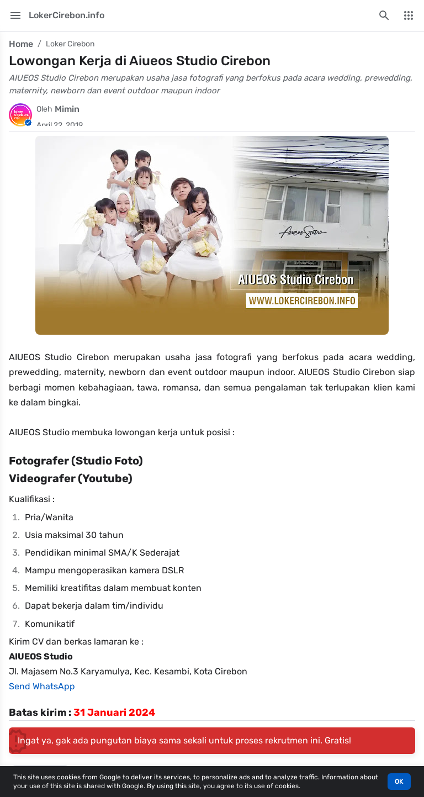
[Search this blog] (384, 15)
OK (399, 781)
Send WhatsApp (42, 686)
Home (21, 44)
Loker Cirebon (70, 44)
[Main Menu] (15, 15)
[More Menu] (409, 15)
